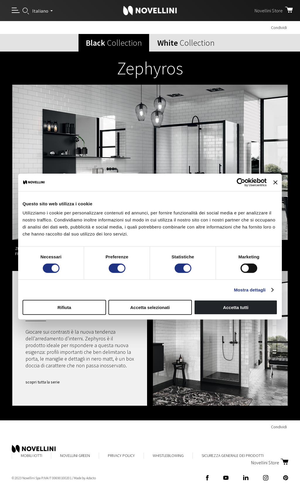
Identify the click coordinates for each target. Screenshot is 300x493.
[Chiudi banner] (275, 182)
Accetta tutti (235, 307)
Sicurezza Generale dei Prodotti (233, 455)
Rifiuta (64, 307)
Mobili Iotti (31, 455)
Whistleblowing (168, 455)
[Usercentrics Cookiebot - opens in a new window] (241, 182)
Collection (114, 42)
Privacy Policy (121, 455)
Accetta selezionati (150, 307)
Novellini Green (75, 455)
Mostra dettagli (249, 289)
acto (91, 478)
